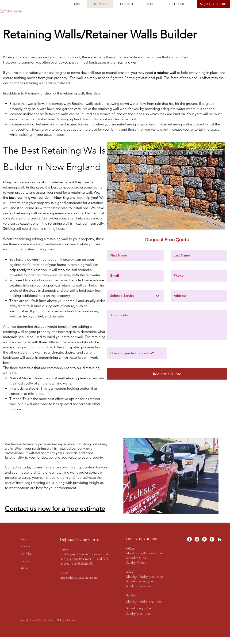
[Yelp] (212, 539)
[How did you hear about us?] (137, 353)
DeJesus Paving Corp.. (46, 620)
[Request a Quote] (167, 374)
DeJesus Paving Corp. (79, 539)
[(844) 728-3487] (213, 4)
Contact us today (18, 467)
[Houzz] (219, 539)
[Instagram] (197, 539)
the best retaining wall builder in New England (39, 197)
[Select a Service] (135, 296)
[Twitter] (204, 539)
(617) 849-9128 (69, 554)
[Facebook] (189, 539)
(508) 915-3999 (69, 559)
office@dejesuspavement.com (79, 578)
